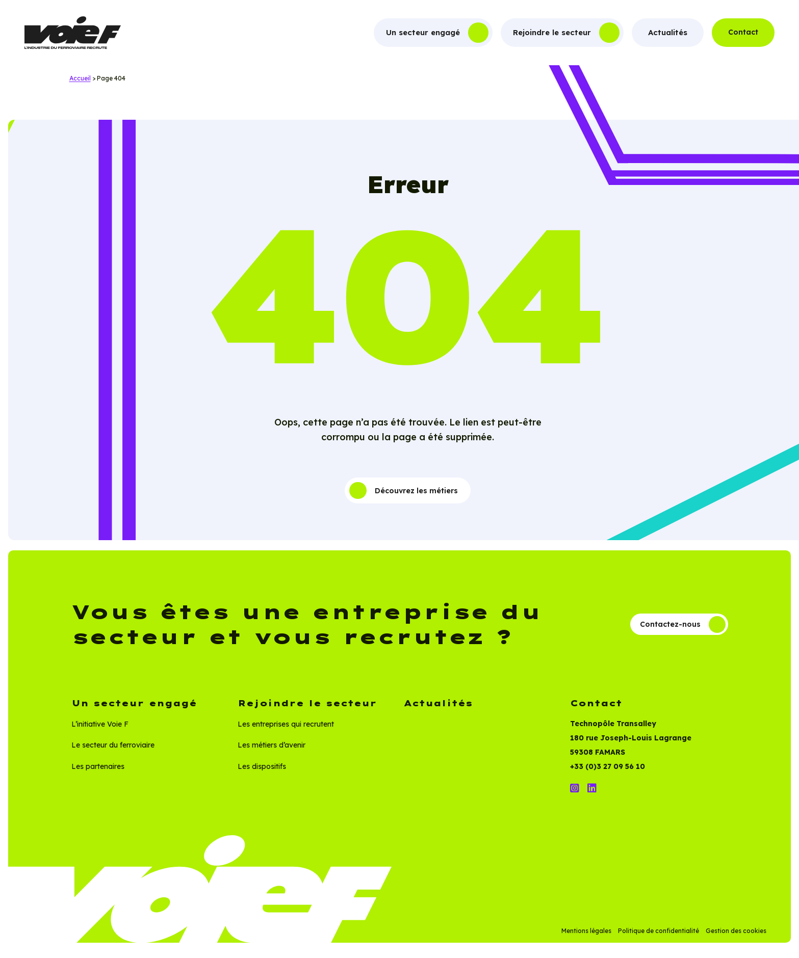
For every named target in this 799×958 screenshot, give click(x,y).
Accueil (80, 78)
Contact (743, 32)
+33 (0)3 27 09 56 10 (607, 774)
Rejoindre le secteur (552, 32)
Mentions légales (586, 938)
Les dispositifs (262, 773)
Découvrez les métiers (403, 492)
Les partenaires (97, 773)
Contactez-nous (678, 630)
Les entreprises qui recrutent (286, 731)
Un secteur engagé (423, 32)
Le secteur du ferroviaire (112, 752)
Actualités (667, 32)
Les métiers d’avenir (271, 752)
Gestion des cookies (736, 938)
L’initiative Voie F (99, 731)
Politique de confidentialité (658, 938)
